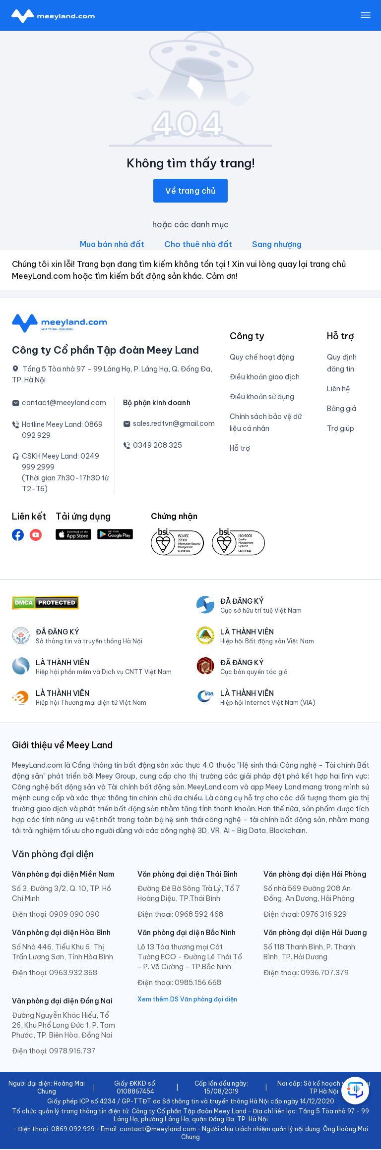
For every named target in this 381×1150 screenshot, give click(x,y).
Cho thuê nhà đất (198, 245)
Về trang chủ (190, 192)
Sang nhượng (277, 245)
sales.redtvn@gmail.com (174, 424)
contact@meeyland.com (64, 403)
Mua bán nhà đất (112, 245)
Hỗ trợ (240, 449)
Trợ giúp (340, 429)
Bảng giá (341, 409)
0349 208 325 (157, 446)
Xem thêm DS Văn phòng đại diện (187, 1000)
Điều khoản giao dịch (265, 377)
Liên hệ (338, 389)
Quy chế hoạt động (262, 358)
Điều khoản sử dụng (262, 397)
